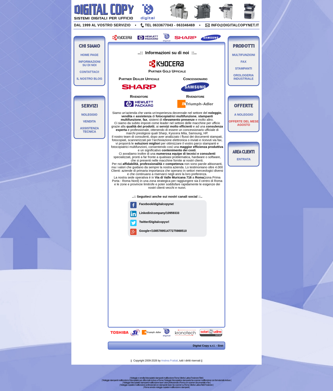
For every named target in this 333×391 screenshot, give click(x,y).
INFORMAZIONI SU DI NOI (89, 63)
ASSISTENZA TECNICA (89, 129)
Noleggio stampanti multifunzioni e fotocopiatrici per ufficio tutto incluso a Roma (133, 380)
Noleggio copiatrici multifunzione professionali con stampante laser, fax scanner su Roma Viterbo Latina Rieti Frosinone (166, 385)
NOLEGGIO (89, 114)
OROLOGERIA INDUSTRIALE (243, 77)
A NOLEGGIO (243, 114)
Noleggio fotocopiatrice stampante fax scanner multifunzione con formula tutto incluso (197, 380)
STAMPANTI (243, 68)
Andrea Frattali (169, 360)
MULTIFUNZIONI (243, 55)
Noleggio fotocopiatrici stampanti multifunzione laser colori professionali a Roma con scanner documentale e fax (166, 382)
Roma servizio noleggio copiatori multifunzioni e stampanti (166, 387)
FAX (243, 61)
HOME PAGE (89, 55)
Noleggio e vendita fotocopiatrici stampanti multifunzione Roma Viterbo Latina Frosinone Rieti (167, 378)
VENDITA (89, 121)
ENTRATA (244, 159)
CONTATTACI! (89, 72)
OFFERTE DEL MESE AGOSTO (244, 123)
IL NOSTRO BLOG (89, 78)
